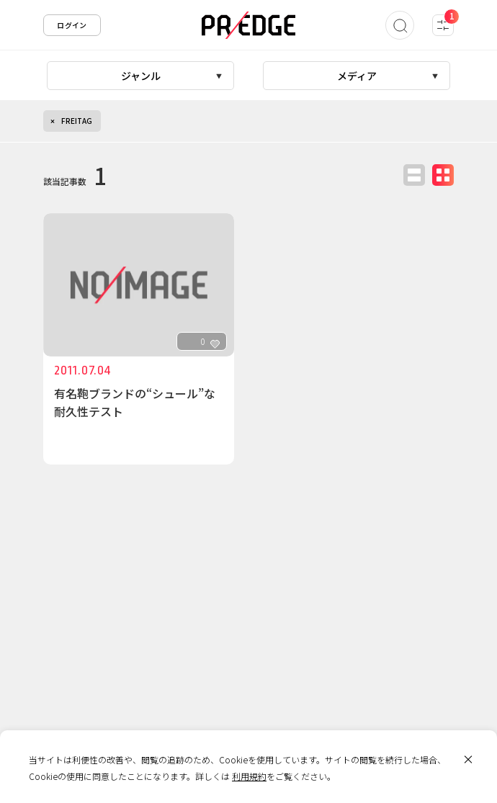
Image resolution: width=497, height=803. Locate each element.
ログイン (72, 24)
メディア (357, 75)
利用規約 (249, 776)
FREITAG (76, 120)
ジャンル (141, 75)
